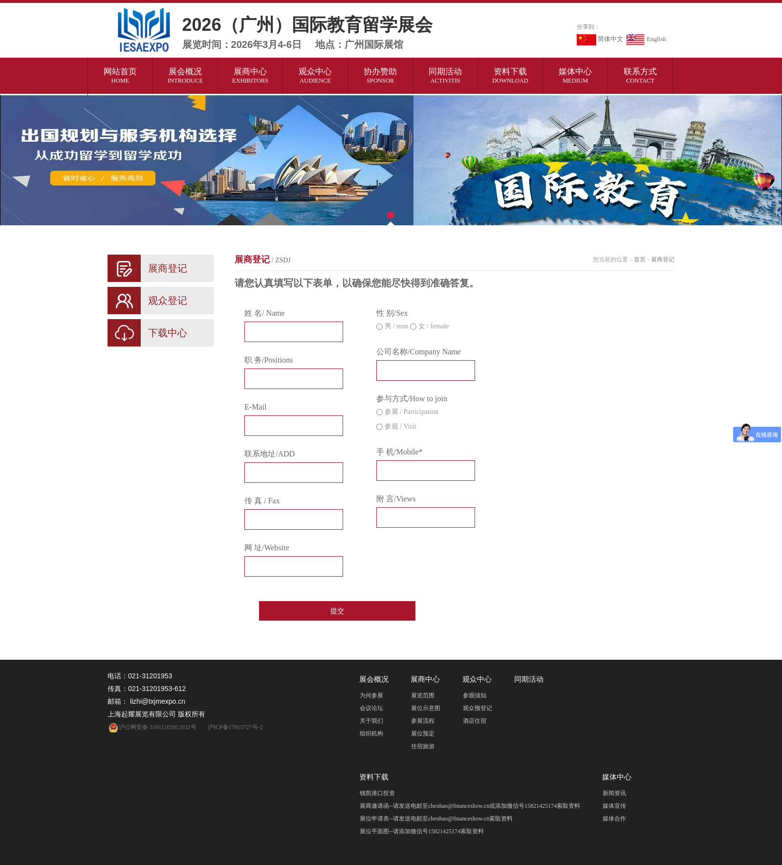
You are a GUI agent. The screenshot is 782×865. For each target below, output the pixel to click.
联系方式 (640, 75)
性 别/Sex (392, 313)
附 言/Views (395, 499)
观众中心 (315, 75)
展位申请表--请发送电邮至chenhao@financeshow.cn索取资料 (436, 818)
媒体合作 (614, 818)
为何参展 (371, 695)
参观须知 (474, 695)
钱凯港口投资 (377, 793)
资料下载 (510, 75)
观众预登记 (477, 708)
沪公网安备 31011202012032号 (152, 727)
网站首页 (120, 75)
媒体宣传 (614, 805)
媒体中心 (575, 75)
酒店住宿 (474, 720)
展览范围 (422, 695)
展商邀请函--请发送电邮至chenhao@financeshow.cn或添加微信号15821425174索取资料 (470, 805)
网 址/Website (266, 547)
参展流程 (422, 720)
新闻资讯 (614, 793)
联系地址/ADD (269, 454)
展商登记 (263, 259)
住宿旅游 (422, 746)
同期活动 (445, 75)
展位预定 (422, 733)
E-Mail (255, 407)
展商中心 (250, 75)
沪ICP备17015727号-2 (235, 727)
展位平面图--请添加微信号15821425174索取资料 (422, 831)
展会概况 (185, 75)
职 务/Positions (268, 360)
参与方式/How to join (411, 398)
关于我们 (371, 720)
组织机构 (371, 733)
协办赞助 (380, 75)
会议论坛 (371, 708)
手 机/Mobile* (399, 452)
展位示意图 (425, 708)
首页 (640, 259)
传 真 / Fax (262, 501)
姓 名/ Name (264, 313)
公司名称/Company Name (418, 351)
